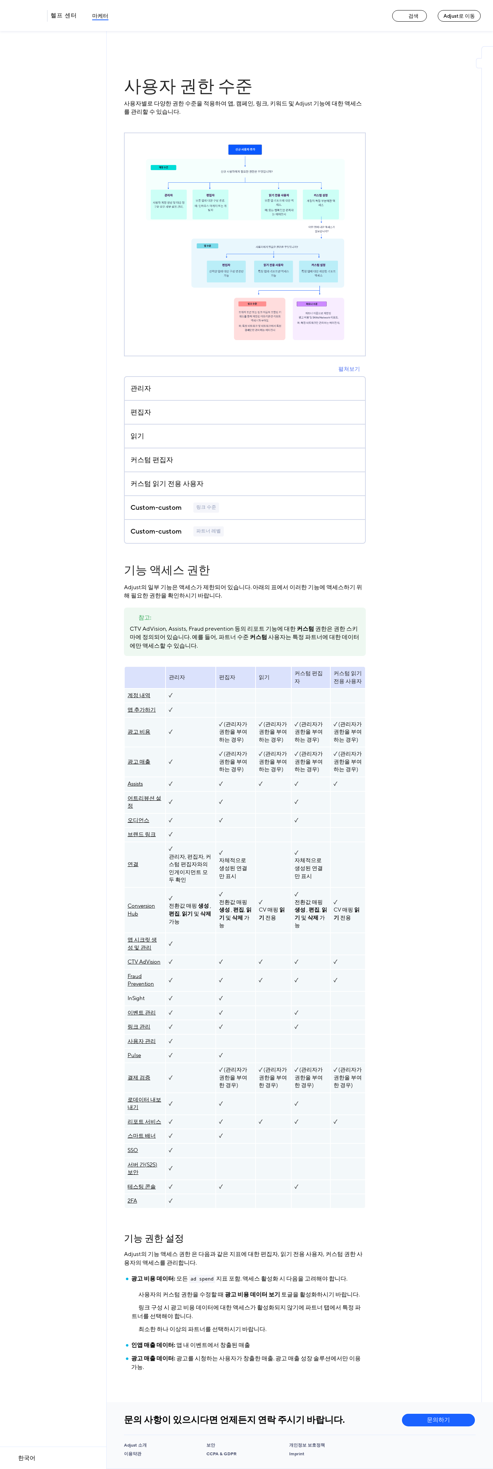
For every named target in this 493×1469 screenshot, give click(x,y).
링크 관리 (139, 1026)
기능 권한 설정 (154, 1239)
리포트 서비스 (144, 1121)
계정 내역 (139, 695)
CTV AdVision (144, 961)
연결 (133, 864)
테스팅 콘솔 (142, 1186)
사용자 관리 (142, 1041)
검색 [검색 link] (409, 16)
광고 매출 (139, 761)
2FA (132, 1200)
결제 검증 (139, 1077)
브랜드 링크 (142, 834)
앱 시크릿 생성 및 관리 (142, 943)
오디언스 (138, 820)
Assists (135, 783)
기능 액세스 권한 (167, 570)
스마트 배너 (142, 1135)
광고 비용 (139, 731)
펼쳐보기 (349, 369)
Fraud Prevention (141, 980)
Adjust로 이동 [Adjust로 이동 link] (459, 16)
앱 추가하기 (142, 709)
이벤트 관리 (142, 1012)
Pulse (134, 1055)
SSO (133, 1150)
